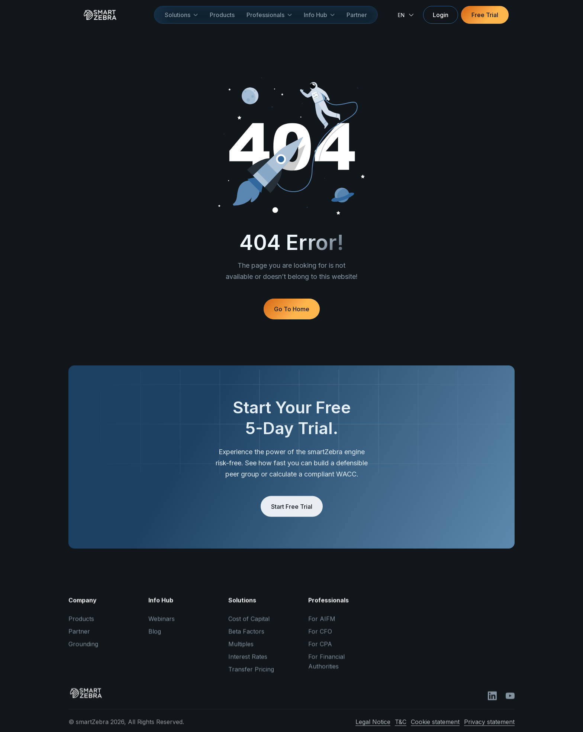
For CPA (320, 649)
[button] (181, 14)
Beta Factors (246, 636)
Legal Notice (372, 727)
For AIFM (321, 624)
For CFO (320, 636)
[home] (111, 14)
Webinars (161, 624)
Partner (357, 15)
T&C (400, 727)
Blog (154, 636)
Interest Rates (247, 662)
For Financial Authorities (326, 666)
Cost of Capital (249, 624)
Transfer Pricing (251, 674)
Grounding (83, 649)
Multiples (241, 649)
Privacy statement (489, 727)
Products (222, 15)
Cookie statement (435, 727)
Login (440, 15)
